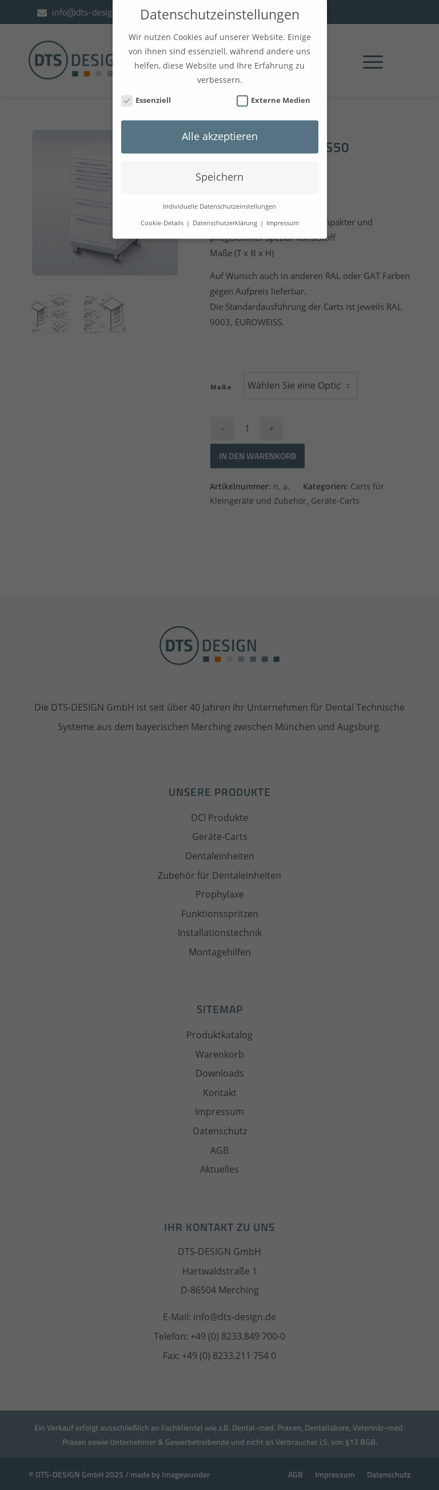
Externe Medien (274, 90)
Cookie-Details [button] (163, 213)
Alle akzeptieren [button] (220, 126)
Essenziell (146, 90)
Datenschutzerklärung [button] (226, 213)
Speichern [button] (219, 167)
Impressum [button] (282, 213)
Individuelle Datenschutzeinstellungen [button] (219, 197)
